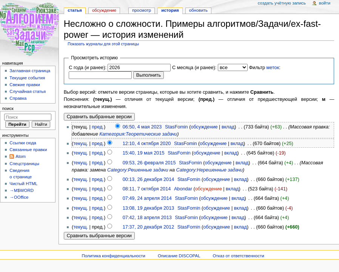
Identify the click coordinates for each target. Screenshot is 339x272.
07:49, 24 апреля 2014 (147, 198)
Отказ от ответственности (238, 255)
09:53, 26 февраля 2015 (149, 162)
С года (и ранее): (87, 67)
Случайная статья (27, 91)
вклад (228, 127)
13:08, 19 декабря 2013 (148, 208)
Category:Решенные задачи (137, 170)
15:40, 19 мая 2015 (144, 153)
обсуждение (204, 127)
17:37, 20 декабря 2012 (148, 227)
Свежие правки (24, 84)
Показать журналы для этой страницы (103, 44)
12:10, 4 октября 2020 (147, 143)
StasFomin (176, 127)
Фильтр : (264, 67)
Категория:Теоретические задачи (138, 134)
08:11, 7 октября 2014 (147, 189)
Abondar (183, 189)
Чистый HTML (23, 183)
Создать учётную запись (282, 3)
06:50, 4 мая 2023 (142, 127)
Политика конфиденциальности (113, 255)
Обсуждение (104, 10)
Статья (75, 10)
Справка (17, 98)
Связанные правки (28, 149)
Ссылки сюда (22, 143)
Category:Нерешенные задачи (209, 170)
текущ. (80, 143)
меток (273, 67)
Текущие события (27, 78)
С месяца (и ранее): (194, 67)
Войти (324, 3)
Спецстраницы (24, 163)
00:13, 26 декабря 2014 (148, 179)
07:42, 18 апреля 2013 (147, 217)
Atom (20, 156)
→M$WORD (21, 190)
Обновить (198, 10)
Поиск (8, 108)
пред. (98, 127)
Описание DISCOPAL (179, 255)
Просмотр (141, 10)
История (170, 10)
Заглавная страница (29, 70)
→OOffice (18, 197)
